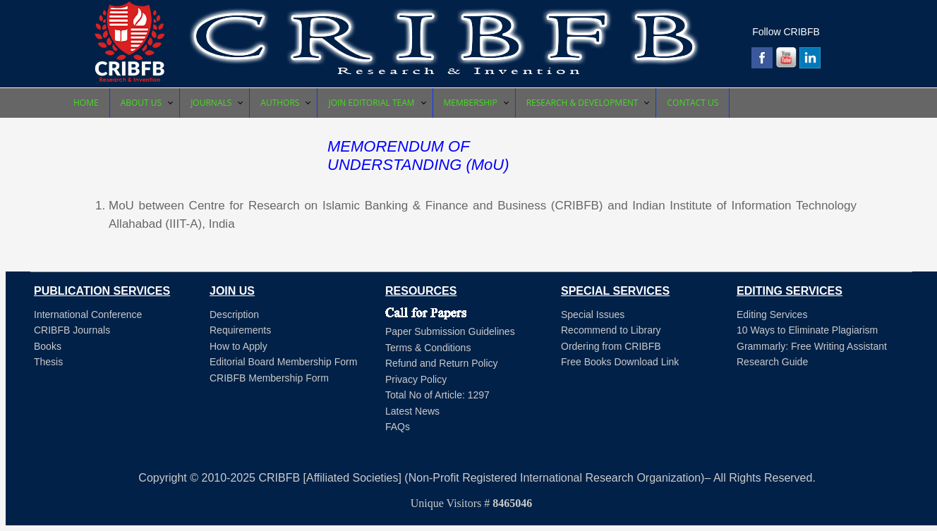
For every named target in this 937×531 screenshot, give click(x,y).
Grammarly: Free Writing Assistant (812, 346)
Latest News (412, 411)
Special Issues (592, 314)
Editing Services (772, 314)
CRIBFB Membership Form (269, 378)
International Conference (88, 314)
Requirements (240, 330)
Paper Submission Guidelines (450, 331)
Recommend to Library (611, 330)
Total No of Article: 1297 (437, 395)
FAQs (397, 426)
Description (234, 314)
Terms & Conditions (428, 347)
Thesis (48, 361)
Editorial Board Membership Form (283, 361)
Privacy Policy (416, 379)
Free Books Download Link (620, 361)
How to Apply (238, 346)
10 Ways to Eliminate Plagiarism (807, 330)
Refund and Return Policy (441, 363)
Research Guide (772, 361)
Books (47, 346)
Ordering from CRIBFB (611, 346)
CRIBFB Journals (72, 330)
